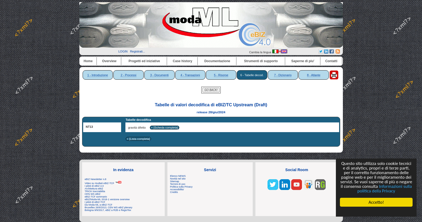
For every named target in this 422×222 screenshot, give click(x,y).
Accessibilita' (177, 189)
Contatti (331, 61)
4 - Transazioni (190, 75)
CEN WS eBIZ (93, 194)
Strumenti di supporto (261, 61)
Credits (174, 192)
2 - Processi (128, 75)
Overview (109, 61)
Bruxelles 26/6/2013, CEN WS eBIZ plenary (108, 207)
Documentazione (217, 61)
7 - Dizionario (282, 75)
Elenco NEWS (178, 176)
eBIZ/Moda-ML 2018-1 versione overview (107, 199)
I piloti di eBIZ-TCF (95, 202)
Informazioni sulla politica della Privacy (384, 189)
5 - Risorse (221, 75)
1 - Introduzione (97, 75)
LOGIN (123, 51)
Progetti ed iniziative (144, 61)
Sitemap (174, 181)
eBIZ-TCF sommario (96, 196)
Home (88, 61)
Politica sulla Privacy (181, 186)
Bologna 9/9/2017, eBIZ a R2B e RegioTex (108, 210)
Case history (182, 61)
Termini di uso (177, 184)
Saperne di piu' (302, 61)
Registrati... (137, 51)
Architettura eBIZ (94, 188)
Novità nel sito (178, 178)
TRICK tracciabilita (95, 191)
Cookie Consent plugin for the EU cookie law (376, 211)
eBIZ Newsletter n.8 (95, 179)
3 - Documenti (159, 75)
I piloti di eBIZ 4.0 (94, 186)
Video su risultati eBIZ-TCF (103, 183)
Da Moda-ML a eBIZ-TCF (98, 204)
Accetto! (376, 202)
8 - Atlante (314, 75)
